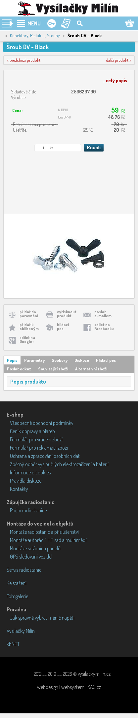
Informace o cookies (30, 472)
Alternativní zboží (91, 368)
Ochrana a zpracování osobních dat (45, 456)
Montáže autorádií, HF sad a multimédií (48, 540)
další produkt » (118, 60)
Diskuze (81, 360)
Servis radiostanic (24, 569)
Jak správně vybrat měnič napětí (42, 617)
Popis (12, 360)
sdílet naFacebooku (104, 326)
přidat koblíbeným (29, 326)
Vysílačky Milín (21, 631)
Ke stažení (16, 583)
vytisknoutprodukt (66, 313)
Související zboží (53, 368)
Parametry (34, 360)
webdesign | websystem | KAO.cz (69, 687)
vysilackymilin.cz (94, 673)
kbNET (13, 644)
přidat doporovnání (29, 313)
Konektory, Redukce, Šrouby (35, 35)
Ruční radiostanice (28, 510)
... (115, 80)
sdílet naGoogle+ (27, 339)
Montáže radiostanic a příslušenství (44, 532)
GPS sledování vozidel (31, 556)
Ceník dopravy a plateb (32, 431)
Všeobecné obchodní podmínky (41, 423)
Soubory (60, 360)
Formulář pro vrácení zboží (36, 439)
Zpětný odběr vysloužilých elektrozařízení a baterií (59, 464)
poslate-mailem (103, 313)
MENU (34, 23)
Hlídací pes (106, 360)
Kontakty (19, 489)
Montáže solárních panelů (35, 548)
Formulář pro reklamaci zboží (39, 447)
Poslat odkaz (19, 368)
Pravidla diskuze (25, 480)
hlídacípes (63, 326)
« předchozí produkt (23, 60)
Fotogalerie (17, 596)
